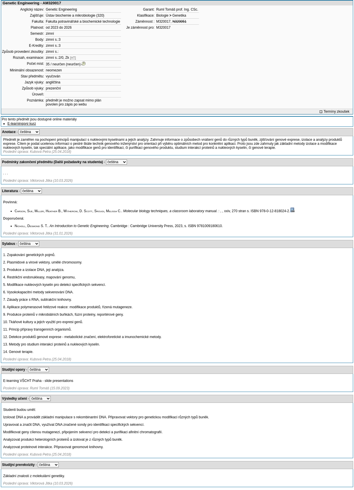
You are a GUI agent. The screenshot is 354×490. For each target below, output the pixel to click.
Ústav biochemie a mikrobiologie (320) (75, 15)
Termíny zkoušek (336, 112)
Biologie (162, 15)
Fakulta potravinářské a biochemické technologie (83, 21)
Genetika (179, 15)
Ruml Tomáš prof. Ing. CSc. (177, 9)
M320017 (163, 21)
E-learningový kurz (21, 124)
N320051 (180, 21)
